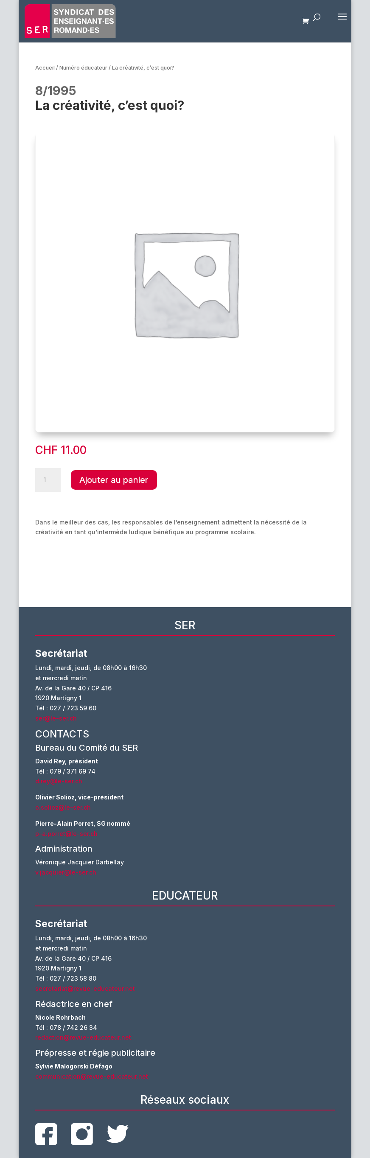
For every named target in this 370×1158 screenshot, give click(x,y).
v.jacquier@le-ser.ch (65, 872)
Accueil (45, 67)
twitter (118, 1134)
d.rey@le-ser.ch (58, 781)
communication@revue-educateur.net (91, 1076)
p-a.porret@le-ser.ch (66, 833)
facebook (46, 1134)
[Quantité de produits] (48, 480)
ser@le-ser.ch (56, 718)
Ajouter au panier (114, 480)
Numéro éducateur (83, 67)
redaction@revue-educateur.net (83, 1037)
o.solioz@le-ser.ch (63, 807)
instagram (82, 1134)
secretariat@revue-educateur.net (85, 988)
